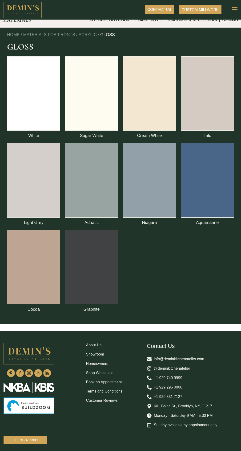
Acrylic (88, 41)
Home (13, 41)
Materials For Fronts (49, 41)
